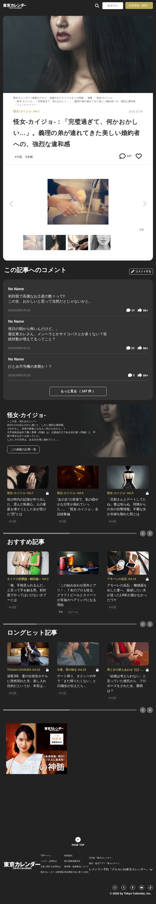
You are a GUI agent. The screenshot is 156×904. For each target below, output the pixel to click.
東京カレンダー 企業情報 (52, 872)
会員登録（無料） (139, 5)
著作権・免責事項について (76, 867)
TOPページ (46, 856)
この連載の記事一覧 (23, 449)
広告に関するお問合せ (51, 867)
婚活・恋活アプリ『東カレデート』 (105, 863)
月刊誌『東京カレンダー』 (101, 858)
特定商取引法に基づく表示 (76, 872)
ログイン (112, 5)
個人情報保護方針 (72, 861)
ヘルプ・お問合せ (49, 861)
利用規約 (68, 856)
